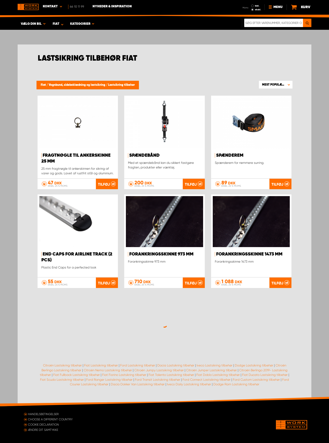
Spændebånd (144, 155)
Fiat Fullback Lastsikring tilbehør (76, 375)
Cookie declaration (43, 424)
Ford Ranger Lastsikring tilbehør (109, 380)
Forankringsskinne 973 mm (161, 254)
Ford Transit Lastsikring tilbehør (157, 380)
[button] (275, 84)
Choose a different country (50, 419)
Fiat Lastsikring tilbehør (101, 365)
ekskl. (258, 10)
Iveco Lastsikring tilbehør (214, 365)
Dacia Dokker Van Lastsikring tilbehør (138, 384)
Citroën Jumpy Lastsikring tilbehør (159, 370)
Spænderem (229, 155)
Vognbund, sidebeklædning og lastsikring (77, 84)
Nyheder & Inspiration (112, 6)
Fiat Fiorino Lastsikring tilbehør (124, 375)
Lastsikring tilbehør (121, 84)
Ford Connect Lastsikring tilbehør (207, 380)
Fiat (44, 84)
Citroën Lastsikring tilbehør (62, 365)
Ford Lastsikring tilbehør (137, 365)
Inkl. (257, 6)
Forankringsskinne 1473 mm (249, 254)
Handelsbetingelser (43, 414)
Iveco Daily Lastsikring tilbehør (189, 384)
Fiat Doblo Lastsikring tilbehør (218, 375)
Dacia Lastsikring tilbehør (175, 365)
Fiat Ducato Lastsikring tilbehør (265, 375)
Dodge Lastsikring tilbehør (254, 365)
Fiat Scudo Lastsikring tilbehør (62, 380)
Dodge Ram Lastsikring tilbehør (236, 384)
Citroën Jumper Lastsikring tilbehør (211, 370)
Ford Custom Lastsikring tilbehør (256, 380)
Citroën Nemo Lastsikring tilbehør (108, 370)
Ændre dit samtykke (43, 429)
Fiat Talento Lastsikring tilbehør (171, 375)
